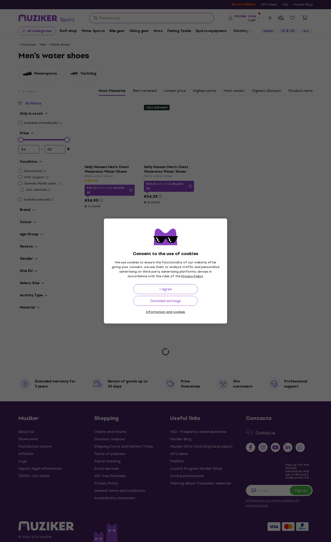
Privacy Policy (192, 276)
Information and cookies (165, 311)
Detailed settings (165, 301)
